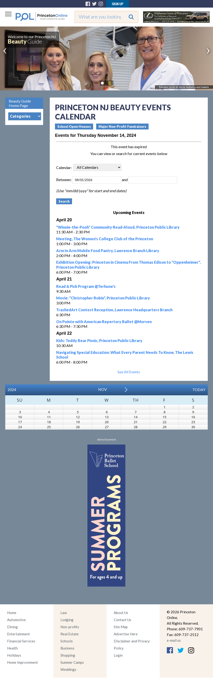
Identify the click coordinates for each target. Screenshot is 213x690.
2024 (12, 389)
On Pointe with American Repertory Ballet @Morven (104, 321)
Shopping (67, 655)
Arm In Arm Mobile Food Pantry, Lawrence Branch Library (107, 250)
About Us (121, 612)
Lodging (66, 620)
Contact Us (122, 620)
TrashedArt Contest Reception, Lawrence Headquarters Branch (114, 309)
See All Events (129, 371)
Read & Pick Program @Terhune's (86, 286)
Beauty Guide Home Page (20, 103)
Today (198, 389)
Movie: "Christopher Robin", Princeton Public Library (103, 298)
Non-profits (69, 627)
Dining (12, 627)
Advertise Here (126, 634)
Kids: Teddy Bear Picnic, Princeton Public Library (99, 340)
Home (11, 612)
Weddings (68, 669)
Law (63, 612)
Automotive (16, 620)
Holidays (14, 655)
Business (67, 648)
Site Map (121, 627)
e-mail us (174, 640)
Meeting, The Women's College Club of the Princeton (104, 238)
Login (118, 655)
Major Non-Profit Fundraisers (122, 127)
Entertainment (18, 634)
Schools (66, 641)
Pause (109, 83)
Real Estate (69, 634)
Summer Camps (72, 662)
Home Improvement (22, 662)
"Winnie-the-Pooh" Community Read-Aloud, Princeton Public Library (118, 227)
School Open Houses (74, 127)
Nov (102, 389)
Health (12, 648)
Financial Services (21, 641)
